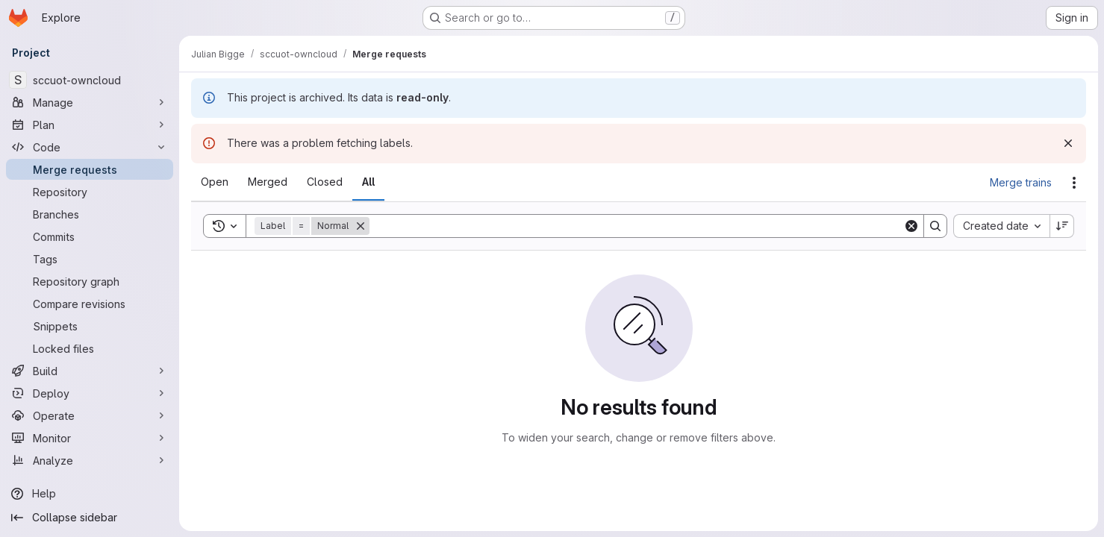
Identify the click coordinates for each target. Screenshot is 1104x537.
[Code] (89, 146)
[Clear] (911, 226)
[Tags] (89, 258)
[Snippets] (89, 325)
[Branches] (89, 214)
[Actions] (1074, 183)
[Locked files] (89, 348)
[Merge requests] (89, 169)
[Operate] (89, 415)
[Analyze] (89, 460)
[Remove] (360, 226)
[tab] (214, 182)
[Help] (89, 493)
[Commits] (89, 236)
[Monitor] (89, 437)
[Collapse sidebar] (89, 517)
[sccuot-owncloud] (89, 79)
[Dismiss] (1068, 143)
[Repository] (89, 191)
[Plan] (89, 124)
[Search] (636, 226)
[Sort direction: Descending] (1062, 226)
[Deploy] (89, 393)
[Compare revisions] (89, 303)
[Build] (89, 370)
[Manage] (89, 102)
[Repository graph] (89, 281)
